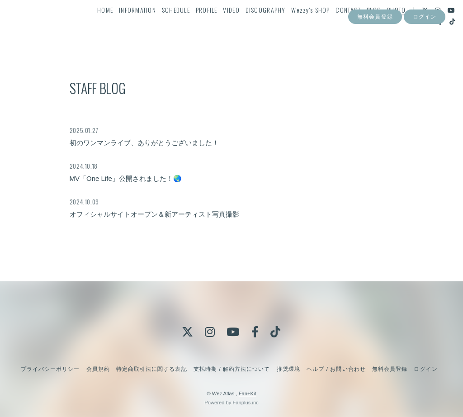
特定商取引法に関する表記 (151, 369)
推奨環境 (288, 369)
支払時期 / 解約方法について (232, 369)
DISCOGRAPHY (269, 25)
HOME (109, 25)
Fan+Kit (247, 393)
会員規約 (98, 369)
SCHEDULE (179, 25)
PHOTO (400, 25)
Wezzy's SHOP (314, 25)
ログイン (424, 53)
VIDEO (235, 25)
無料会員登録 (374, 53)
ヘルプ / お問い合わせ (336, 369)
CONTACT (351, 25)
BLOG (377, 25)
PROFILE (210, 25)
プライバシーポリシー (50, 369)
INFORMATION (141, 25)
